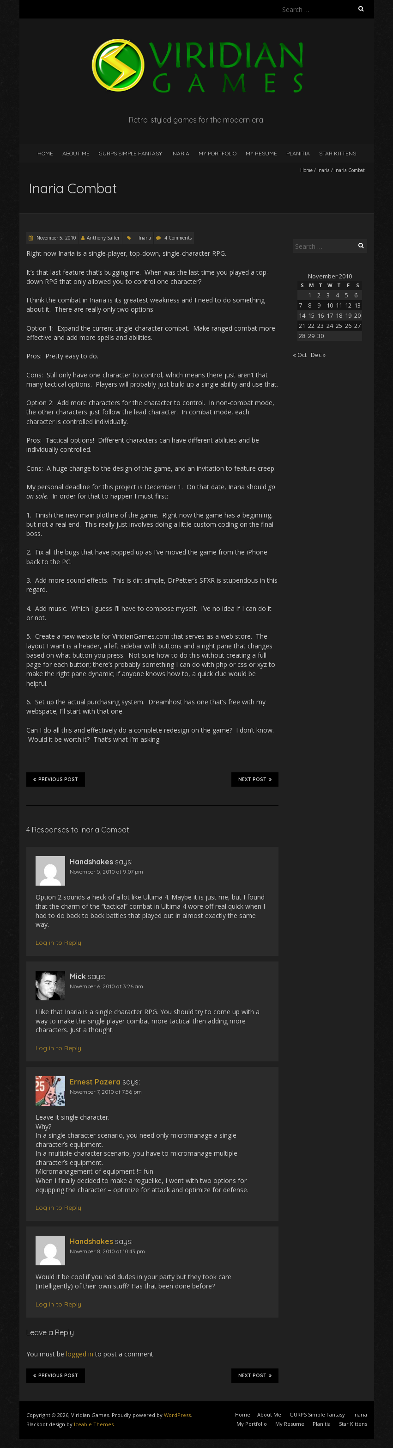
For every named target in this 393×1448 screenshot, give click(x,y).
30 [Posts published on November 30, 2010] (320, 336)
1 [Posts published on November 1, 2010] (309, 295)
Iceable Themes (94, 1424)
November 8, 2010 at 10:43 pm (107, 1251)
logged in (79, 1353)
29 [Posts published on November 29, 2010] (311, 336)
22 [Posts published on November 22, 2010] (311, 325)
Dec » (318, 355)
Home (45, 153)
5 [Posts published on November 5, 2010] (346, 295)
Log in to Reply (58, 942)
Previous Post (55, 779)
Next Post (255, 779)
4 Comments (178, 237)
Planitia (298, 153)
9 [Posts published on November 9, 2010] (318, 305)
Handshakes (91, 1241)
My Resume (261, 153)
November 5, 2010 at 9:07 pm (106, 871)
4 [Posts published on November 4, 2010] (337, 295)
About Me (76, 153)
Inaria (180, 153)
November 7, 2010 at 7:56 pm (106, 1091)
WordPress (177, 1414)
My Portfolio (217, 153)
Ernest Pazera (95, 1081)
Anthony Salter (103, 237)
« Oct (300, 355)
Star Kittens (337, 153)
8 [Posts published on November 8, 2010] (309, 305)
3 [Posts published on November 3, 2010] (328, 295)
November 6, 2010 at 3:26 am (106, 986)
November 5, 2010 (55, 237)
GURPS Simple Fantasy (130, 153)
